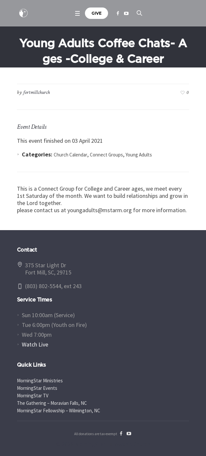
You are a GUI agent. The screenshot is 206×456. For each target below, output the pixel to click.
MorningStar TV (32, 395)
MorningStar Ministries (40, 380)
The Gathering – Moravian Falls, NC (52, 403)
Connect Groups (106, 155)
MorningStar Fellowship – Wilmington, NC (58, 410)
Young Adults (139, 155)
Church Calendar (70, 155)
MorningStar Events (37, 388)
